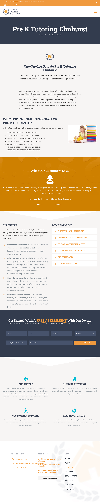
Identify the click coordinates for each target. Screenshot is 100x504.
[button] (74, 231)
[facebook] (96, 3)
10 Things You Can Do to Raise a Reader (50, 460)
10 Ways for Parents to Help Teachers (49, 466)
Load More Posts (50, 478)
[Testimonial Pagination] (38, 204)
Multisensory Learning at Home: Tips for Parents (48, 471)
